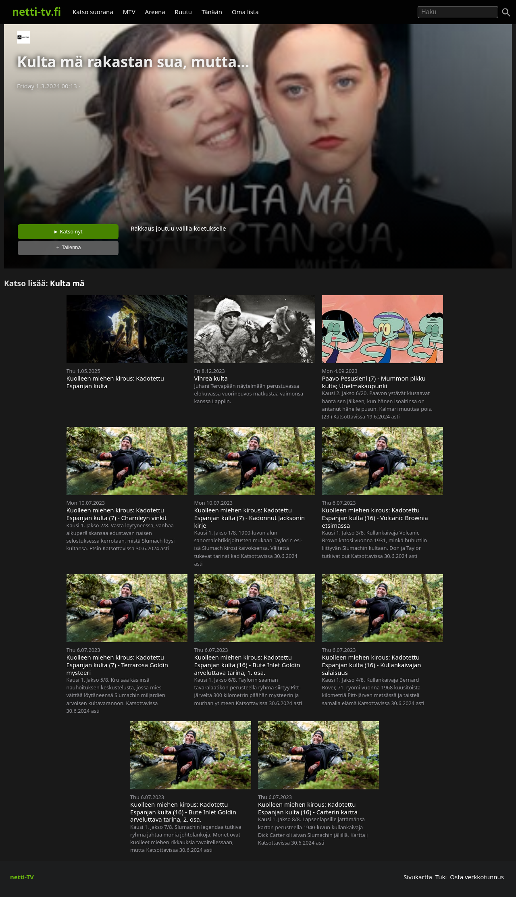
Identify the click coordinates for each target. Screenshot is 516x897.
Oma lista (245, 12)
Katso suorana (93, 12)
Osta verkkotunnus (477, 877)
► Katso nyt (68, 231)
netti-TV (22, 877)
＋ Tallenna (68, 247)
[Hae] (458, 12)
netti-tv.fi (36, 11)
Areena (155, 12)
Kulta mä (67, 283)
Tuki (441, 877)
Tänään (212, 12)
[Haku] (506, 12)
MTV (129, 12)
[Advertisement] (258, 154)
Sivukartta (418, 877)
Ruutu (183, 12)
